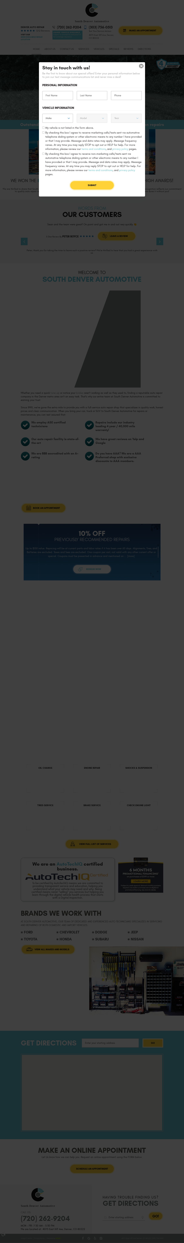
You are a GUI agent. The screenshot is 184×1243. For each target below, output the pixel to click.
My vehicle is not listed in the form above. (69, 127)
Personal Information (59, 85)
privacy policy (120, 149)
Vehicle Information (58, 108)
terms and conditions (94, 149)
